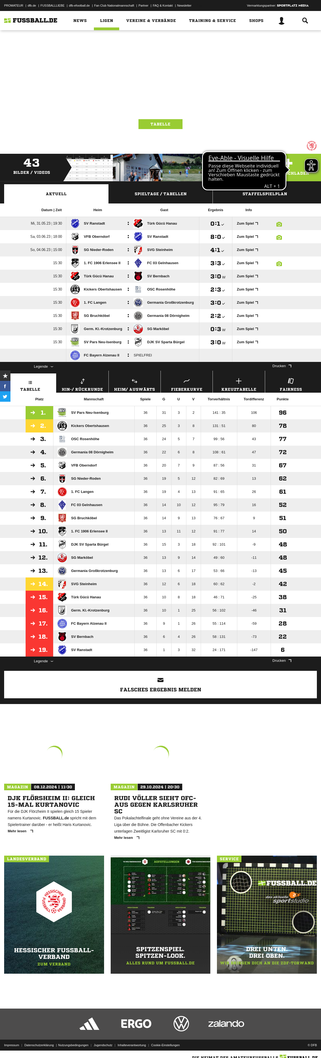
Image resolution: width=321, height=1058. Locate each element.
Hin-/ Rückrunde (82, 384)
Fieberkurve (187, 384)
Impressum (11, 1045)
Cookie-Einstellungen (165, 1045)
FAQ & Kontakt (163, 5)
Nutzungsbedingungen (73, 1045)
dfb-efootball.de (79, 5)
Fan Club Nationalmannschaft (114, 5)
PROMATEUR (13, 5)
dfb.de (32, 5)
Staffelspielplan (265, 194)
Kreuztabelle (239, 384)
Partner (143, 5)
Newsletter (184, 5)
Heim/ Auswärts (134, 384)
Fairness (291, 384)
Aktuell (56, 194)
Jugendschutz (103, 1045)
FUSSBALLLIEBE (52, 5)
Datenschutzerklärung (39, 1045)
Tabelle (160, 124)
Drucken (282, 366)
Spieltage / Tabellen (161, 194)
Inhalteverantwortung (132, 1045)
